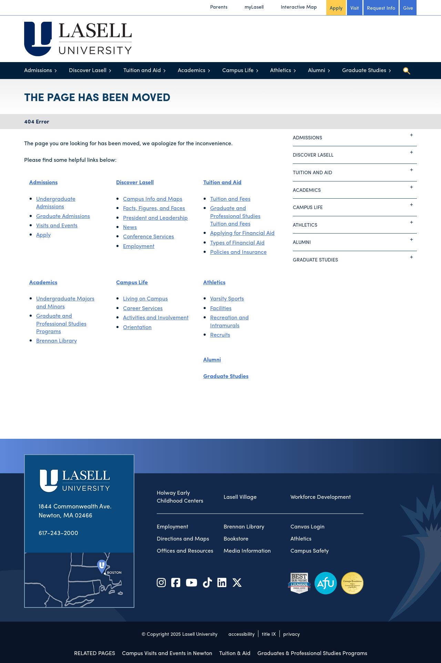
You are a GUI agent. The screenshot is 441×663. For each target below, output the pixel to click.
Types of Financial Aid (237, 242)
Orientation (137, 327)
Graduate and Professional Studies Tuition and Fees (235, 215)
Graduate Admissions (63, 216)
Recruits (220, 334)
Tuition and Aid (142, 70)
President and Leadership (155, 217)
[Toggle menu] (55, 70)
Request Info (381, 7)
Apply (336, 7)
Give (408, 7)
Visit (354, 7)
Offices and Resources (185, 550)
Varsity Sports (227, 298)
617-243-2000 (58, 532)
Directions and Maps (183, 538)
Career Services (143, 308)
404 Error (36, 121)
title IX (269, 633)
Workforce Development (320, 497)
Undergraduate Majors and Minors (65, 302)
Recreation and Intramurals (229, 321)
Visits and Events (57, 225)
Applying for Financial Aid (242, 233)
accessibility (241, 633)
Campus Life (238, 70)
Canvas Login (307, 526)
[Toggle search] (406, 71)
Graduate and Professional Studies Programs (61, 323)
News (130, 227)
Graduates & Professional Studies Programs (312, 653)
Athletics (280, 70)
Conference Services (148, 236)
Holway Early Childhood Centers (180, 496)
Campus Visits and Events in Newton (167, 653)
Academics (191, 70)
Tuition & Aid (234, 653)
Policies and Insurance (238, 252)
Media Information (247, 550)
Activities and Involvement (155, 317)
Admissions (38, 70)
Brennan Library (56, 340)
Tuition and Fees (230, 198)
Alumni (316, 70)
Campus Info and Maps (152, 198)
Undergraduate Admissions (55, 202)
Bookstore (236, 538)
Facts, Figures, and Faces (154, 208)
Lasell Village (240, 497)
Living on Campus (145, 298)
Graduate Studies (364, 70)
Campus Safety (309, 550)
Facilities (221, 308)
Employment (138, 246)
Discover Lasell (87, 70)
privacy (291, 633)
